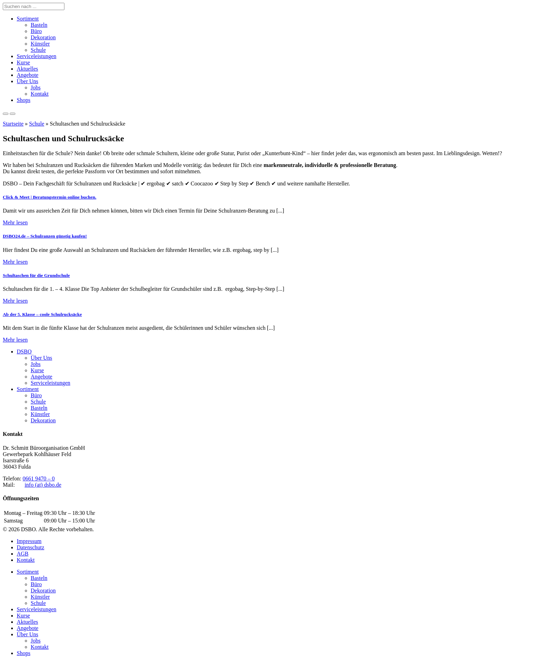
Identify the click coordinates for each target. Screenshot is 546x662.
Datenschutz (30, 547)
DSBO (24, 351)
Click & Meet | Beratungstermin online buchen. (49, 197)
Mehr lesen (15, 222)
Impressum (29, 541)
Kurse (23, 62)
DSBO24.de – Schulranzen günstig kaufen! (45, 236)
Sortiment (28, 19)
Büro (36, 31)
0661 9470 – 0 (39, 478)
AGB (23, 554)
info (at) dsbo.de (43, 485)
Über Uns (27, 81)
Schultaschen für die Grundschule (36, 275)
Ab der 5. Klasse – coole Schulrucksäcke (42, 314)
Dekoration (43, 37)
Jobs (35, 87)
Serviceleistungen (36, 56)
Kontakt (40, 94)
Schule (38, 50)
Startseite (13, 124)
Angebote (27, 75)
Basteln (39, 25)
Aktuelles (27, 69)
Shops (23, 100)
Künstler (40, 44)
